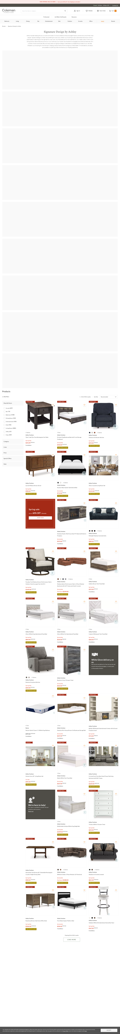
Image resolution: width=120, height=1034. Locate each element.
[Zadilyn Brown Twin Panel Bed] (103, 593)
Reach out (30, 823)
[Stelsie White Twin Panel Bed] (72, 787)
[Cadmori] (82, 228)
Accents (80, 21)
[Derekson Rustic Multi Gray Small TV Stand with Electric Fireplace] (72, 543)
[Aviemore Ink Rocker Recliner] (103, 447)
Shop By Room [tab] (8, 415)
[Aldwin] (37, 111)
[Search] (44, 11)
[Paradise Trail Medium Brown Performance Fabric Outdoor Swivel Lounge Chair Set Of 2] (40, 591)
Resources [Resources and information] (74, 17)
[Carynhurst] (82, 267)
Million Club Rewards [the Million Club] (60, 17)
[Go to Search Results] (65, 11)
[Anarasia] (60, 150)
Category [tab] (6, 453)
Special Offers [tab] (8, 470)
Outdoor (70, 21)
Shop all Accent (60, 96)
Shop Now (40, 529)
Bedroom (6, 21)
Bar (38, 21)
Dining (28, 21)
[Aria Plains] (15, 306)
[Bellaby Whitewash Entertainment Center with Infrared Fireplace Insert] (103, 738)
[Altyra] (37, 150)
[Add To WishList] (53, 416)
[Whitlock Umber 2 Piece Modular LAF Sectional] (72, 884)
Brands (113, 21)
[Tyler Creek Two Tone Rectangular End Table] (40, 447)
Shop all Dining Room (60, 330)
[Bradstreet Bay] (104, 306)
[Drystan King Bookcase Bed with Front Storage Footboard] (72, 447)
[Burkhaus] (60, 384)
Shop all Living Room (60, 57)
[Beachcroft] (60, 306)
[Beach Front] (37, 306)
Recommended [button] (104, 408)
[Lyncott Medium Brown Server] (40, 495)
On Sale (28, 791)
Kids (59, 21)
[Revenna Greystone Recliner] (40, 692)
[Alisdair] (15, 150)
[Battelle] (37, 267)
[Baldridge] (15, 267)
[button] (77, 11)
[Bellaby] (15, 228)
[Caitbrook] (104, 384)
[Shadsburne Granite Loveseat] (103, 884)
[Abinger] (37, 72)
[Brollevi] (60, 228)
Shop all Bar (60, 369)
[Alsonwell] (60, 111)
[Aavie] (15, 111)
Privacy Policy (65, 1031)
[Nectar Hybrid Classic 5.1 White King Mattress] (40, 740)
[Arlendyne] (104, 111)
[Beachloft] (82, 306)
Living (17, 21)
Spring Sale (28, 452)
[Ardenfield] (104, 150)
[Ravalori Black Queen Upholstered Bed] (72, 497)
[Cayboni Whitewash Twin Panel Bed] (103, 643)
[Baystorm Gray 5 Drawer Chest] (72, 690)
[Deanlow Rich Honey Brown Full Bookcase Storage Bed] (72, 740)
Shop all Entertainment (60, 213)
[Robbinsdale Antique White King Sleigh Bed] (72, 836)
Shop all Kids (60, 174)
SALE (102, 21)
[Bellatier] (60, 345)
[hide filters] (6, 408)
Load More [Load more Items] (71, 951)
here (86, 1031)
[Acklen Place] (60, 72)
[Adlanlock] (104, 72)
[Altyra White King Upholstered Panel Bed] (40, 643)
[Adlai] (82, 72)
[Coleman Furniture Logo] (8, 12)
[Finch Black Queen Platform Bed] (72, 930)
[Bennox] (82, 345)
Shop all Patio (60, 291)
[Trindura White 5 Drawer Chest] (103, 834)
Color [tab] (5, 459)
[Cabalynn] (82, 384)
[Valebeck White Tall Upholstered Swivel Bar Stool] (103, 932)
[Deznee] (104, 267)
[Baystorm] (82, 189)
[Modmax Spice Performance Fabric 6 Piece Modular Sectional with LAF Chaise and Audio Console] (72, 593)
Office (90, 21)
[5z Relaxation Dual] (15, 72)
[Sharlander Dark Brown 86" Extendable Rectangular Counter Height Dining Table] (40, 882)
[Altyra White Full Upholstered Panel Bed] (72, 643)
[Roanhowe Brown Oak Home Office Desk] (40, 930)
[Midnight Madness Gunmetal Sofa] (103, 545)
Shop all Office (60, 252)
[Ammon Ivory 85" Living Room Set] (40, 786)
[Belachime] (104, 189)
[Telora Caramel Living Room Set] (103, 495)
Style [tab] (5, 475)
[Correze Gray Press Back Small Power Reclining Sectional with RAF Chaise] (103, 786)
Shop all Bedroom (60, 135)
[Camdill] (104, 228)
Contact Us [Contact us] (115, 5)
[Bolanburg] (37, 228)
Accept (109, 1030)
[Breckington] (60, 267)
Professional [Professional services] (46, 17)
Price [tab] (5, 464)
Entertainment (48, 21)
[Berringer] (104, 345)
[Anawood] (82, 111)
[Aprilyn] (82, 150)
